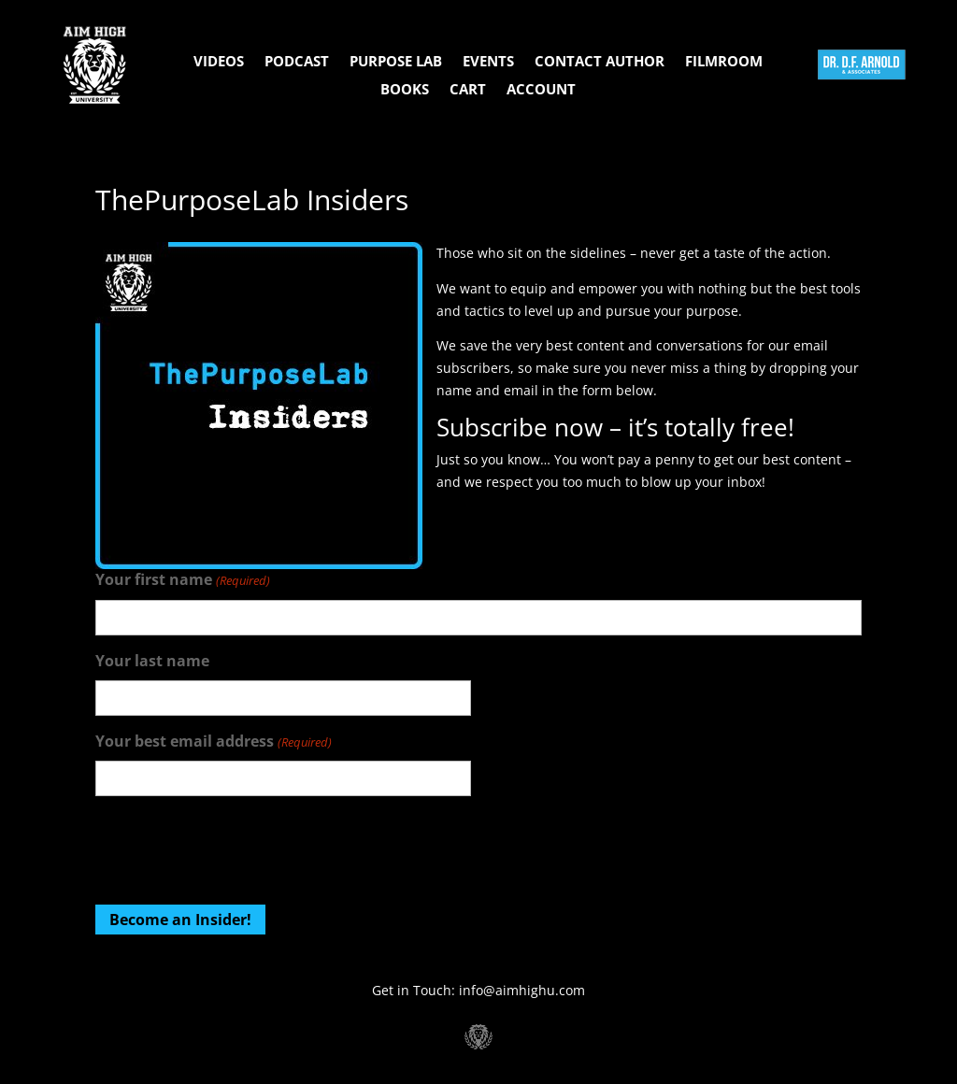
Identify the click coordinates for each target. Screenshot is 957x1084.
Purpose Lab (396, 62)
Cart (468, 90)
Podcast (296, 62)
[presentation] (237, 847)
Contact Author (599, 62)
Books (404, 90)
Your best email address (213, 742)
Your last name (152, 660)
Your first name (182, 580)
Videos (218, 62)
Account (541, 90)
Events (488, 62)
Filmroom (724, 62)
